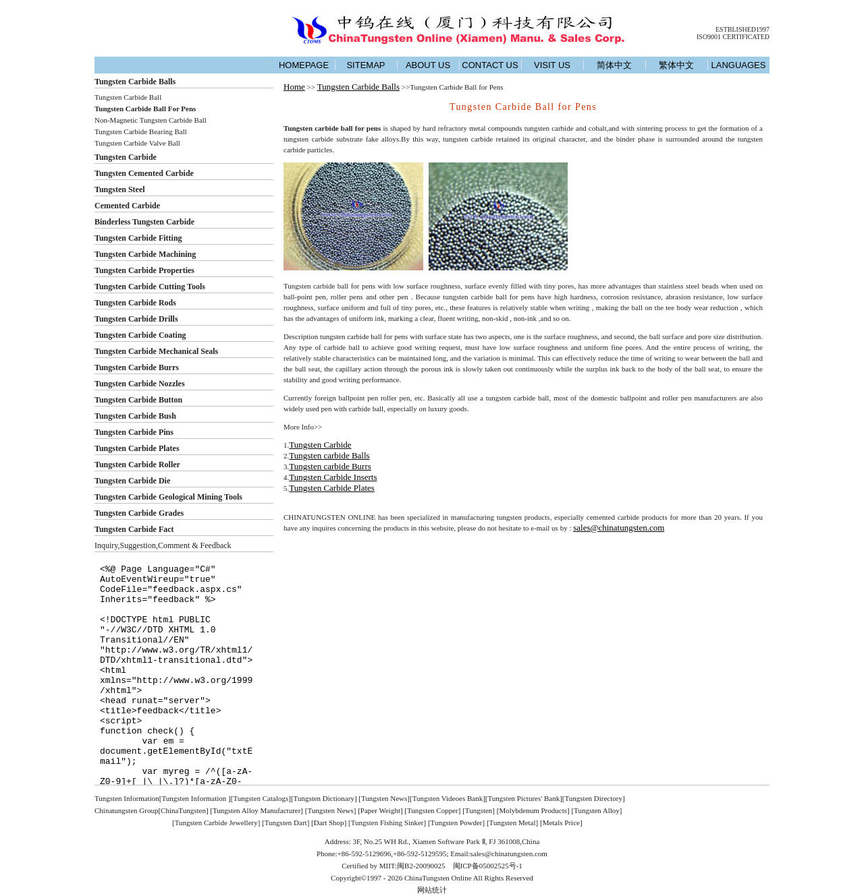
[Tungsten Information (193, 798)
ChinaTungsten (183, 810)
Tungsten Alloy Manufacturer (256, 810)
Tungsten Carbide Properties (144, 270)
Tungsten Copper (432, 810)
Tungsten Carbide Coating (140, 335)
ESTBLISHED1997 (743, 29)
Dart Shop (329, 822)
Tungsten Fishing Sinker (387, 822)
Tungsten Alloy (597, 810)
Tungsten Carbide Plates (137, 448)
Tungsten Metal (512, 822)
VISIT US (552, 65)
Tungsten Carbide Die (132, 480)
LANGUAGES (738, 65)
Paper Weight (380, 810)
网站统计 (432, 890)
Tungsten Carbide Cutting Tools (149, 286)
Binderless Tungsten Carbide (144, 222)
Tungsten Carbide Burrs (136, 367)
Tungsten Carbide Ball (127, 97)
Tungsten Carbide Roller (137, 464)
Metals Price (561, 822)
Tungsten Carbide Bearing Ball (140, 131)
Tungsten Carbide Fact (134, 529)
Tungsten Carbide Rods (135, 302)
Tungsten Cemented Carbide (144, 173)
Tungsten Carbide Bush (135, 416)
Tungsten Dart (286, 822)
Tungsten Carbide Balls (135, 81)
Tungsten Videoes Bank (447, 798)
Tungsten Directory (593, 798)
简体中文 (614, 65)
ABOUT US (428, 65)
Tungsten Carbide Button (138, 400)
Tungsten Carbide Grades (139, 513)
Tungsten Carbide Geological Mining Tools (168, 497)
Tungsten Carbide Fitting (138, 238)
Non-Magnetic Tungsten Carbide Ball (150, 120)
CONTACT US (490, 65)
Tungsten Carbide (125, 157)
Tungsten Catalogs (260, 798)
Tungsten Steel (119, 189)
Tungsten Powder (457, 822)
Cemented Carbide (127, 205)
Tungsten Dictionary (324, 798)
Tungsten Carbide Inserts (333, 477)
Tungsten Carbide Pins (133, 432)
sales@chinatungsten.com (618, 527)
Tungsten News (384, 798)
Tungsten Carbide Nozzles (139, 383)
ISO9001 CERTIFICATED (733, 36)
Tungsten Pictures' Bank (523, 798)
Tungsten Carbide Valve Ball (137, 143)
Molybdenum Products (533, 810)
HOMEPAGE (304, 65)
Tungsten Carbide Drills (136, 319)
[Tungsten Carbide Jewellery (215, 822)
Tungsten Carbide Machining (145, 254)
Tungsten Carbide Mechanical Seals (156, 351)
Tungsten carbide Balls (329, 455)
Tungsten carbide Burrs (330, 466)
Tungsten (479, 810)
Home (294, 87)
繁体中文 (676, 65)
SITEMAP (365, 65)
